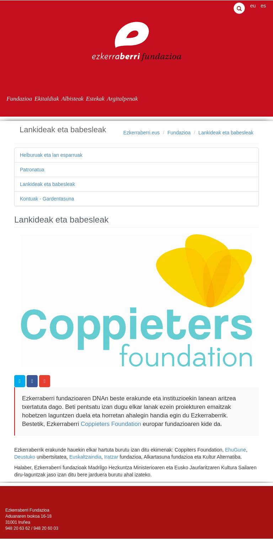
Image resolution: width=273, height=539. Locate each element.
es (263, 6)
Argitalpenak (122, 98)
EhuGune (235, 450)
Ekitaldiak (46, 98)
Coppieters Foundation (110, 424)
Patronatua (32, 169)
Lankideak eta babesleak (225, 132)
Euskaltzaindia (85, 457)
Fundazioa (19, 98)
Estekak (95, 98)
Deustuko (24, 457)
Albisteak (72, 98)
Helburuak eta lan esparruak (51, 155)
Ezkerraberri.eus (141, 132)
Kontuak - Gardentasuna (47, 199)
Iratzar (111, 457)
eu (253, 6)
